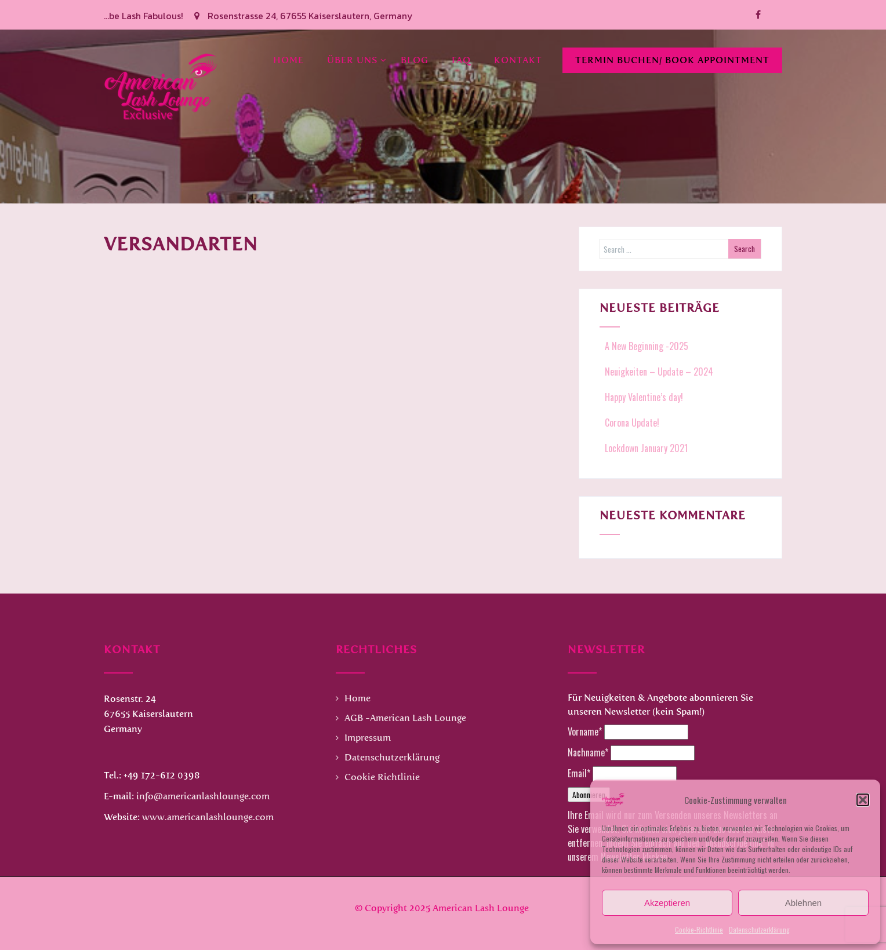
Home (288, 59)
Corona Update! (630, 422)
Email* (579, 773)
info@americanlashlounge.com (203, 796)
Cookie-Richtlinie (699, 929)
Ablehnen (803, 903)
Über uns (357, 59)
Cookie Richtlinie (382, 776)
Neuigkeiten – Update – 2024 (657, 371)
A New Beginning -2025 (645, 346)
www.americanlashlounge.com (208, 816)
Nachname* (588, 752)
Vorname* (585, 731)
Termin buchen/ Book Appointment (672, 59)
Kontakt (518, 59)
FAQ (461, 59)
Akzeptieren (667, 903)
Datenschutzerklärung (759, 929)
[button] (863, 800)
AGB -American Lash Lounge (405, 717)
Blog (415, 59)
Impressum (367, 737)
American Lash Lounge (481, 907)
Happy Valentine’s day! (642, 397)
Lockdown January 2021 (645, 448)
